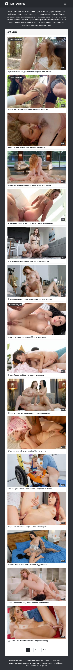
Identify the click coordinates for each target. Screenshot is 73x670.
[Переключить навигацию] (65, 4)
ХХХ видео (36, 12)
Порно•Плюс (15, 3)
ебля (60, 14)
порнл (40, 25)
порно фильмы (40, 20)
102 (44, 650)
